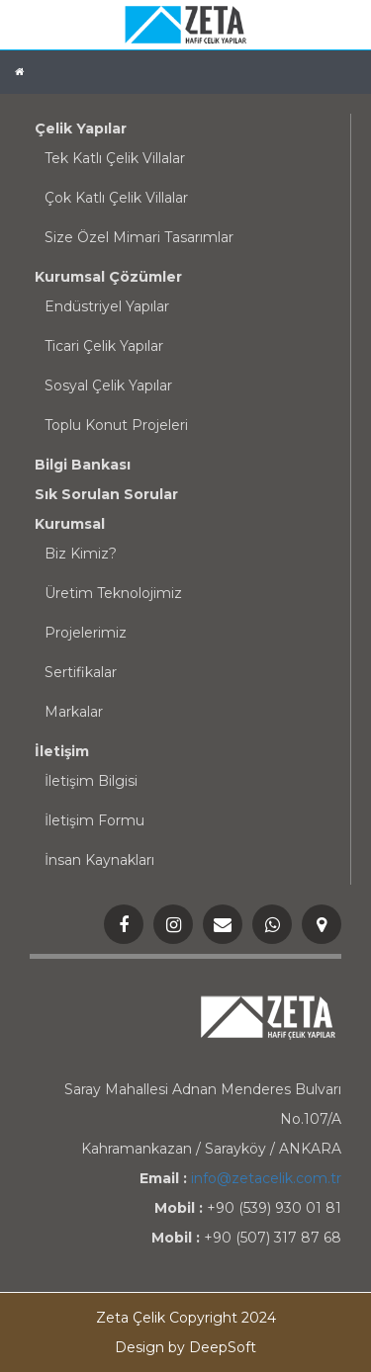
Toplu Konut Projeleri (116, 425)
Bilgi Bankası (83, 464)
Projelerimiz (86, 633)
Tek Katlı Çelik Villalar (115, 158)
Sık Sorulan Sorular (106, 494)
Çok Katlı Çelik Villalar (116, 198)
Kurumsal (70, 524)
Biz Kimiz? (81, 553)
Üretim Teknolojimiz (113, 593)
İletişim (62, 751)
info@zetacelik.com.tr (266, 1178)
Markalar (74, 712)
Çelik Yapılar (81, 128)
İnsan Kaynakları (99, 860)
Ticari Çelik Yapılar (104, 346)
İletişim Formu (94, 820)
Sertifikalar (81, 672)
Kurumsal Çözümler (108, 277)
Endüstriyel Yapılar (107, 306)
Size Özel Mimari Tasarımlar (139, 237)
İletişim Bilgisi (91, 781)
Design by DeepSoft (185, 1347)
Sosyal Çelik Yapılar (108, 385)
